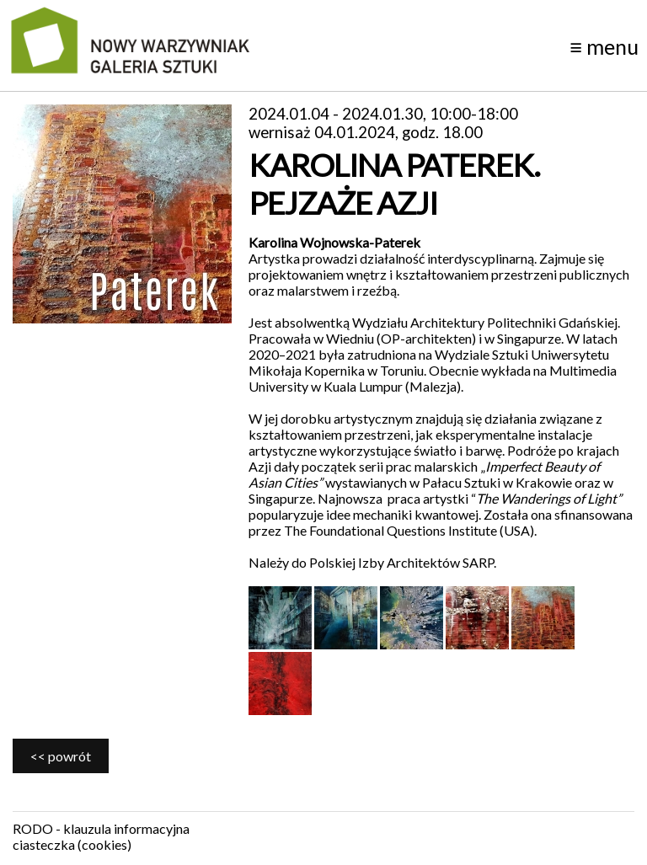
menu (604, 46)
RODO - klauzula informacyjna (101, 828)
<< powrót (60, 756)
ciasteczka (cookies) (72, 844)
